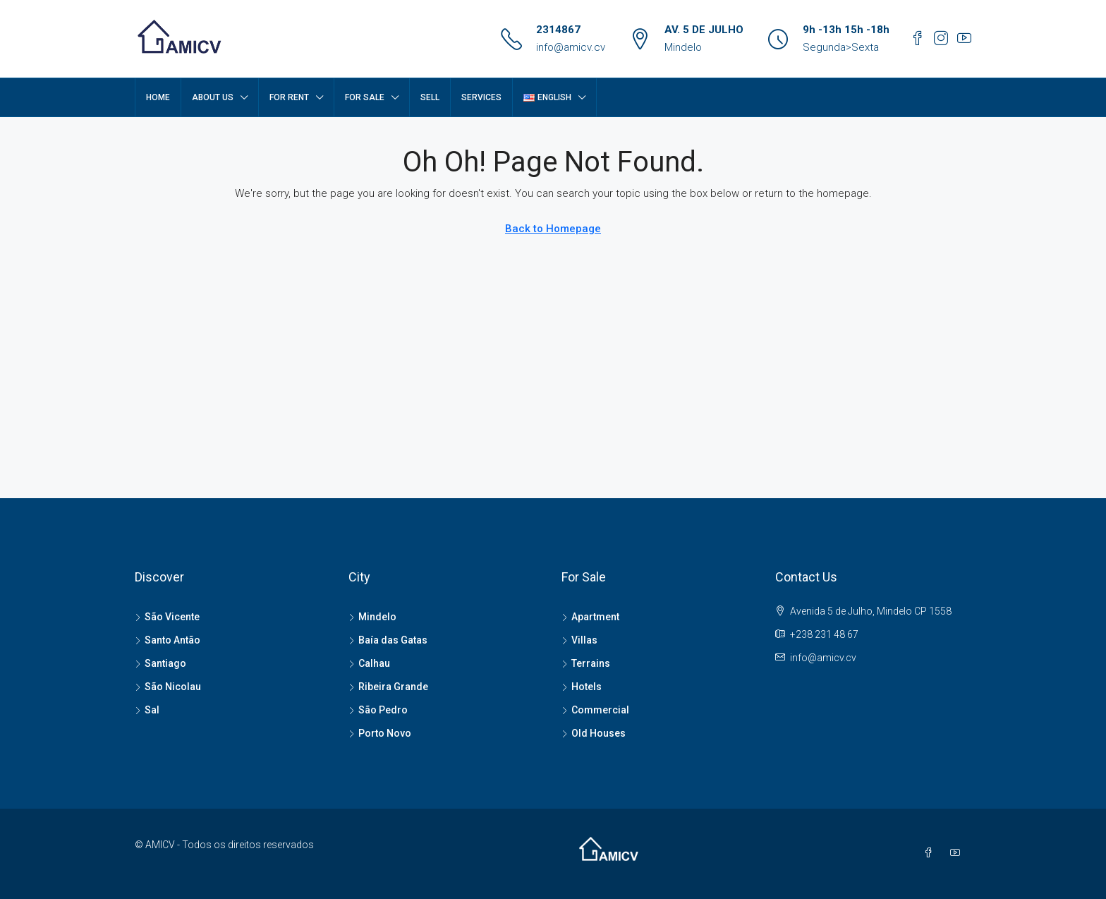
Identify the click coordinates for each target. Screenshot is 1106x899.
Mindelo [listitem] (372, 616)
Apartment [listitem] (590, 616)
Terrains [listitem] (585, 663)
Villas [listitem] (579, 640)
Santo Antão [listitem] (167, 640)
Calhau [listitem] (369, 663)
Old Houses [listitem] (593, 733)
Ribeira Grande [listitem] (388, 686)
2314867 (558, 29)
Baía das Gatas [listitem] (387, 640)
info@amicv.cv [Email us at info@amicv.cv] (823, 657)
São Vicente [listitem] (167, 616)
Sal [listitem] (147, 710)
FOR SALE (364, 97)
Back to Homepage (553, 228)
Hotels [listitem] (581, 686)
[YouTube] (958, 853)
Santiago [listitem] (160, 663)
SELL (429, 97)
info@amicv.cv (570, 47)
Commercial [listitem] (595, 710)
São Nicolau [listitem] (168, 686)
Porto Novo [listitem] (379, 733)
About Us (212, 97)
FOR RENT (289, 97)
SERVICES (481, 97)
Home (158, 97)
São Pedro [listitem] (378, 710)
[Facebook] (931, 853)
